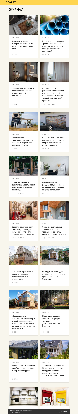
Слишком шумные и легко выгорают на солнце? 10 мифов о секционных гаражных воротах (53, 141)
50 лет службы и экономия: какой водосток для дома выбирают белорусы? (23, 368)
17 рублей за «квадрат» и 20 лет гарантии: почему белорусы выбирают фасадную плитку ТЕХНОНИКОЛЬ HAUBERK (53, 370)
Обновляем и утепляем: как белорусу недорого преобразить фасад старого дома (23, 275)
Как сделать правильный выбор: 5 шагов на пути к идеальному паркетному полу (23, 45)
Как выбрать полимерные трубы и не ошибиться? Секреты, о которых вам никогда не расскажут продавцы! (53, 46)
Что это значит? (15, 412)
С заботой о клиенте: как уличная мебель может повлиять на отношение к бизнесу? (23, 186)
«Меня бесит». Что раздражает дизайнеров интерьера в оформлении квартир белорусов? (53, 186)
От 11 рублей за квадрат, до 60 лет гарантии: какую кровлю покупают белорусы (53, 275)
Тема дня (15, 37)
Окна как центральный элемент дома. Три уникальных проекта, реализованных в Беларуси (54, 230)
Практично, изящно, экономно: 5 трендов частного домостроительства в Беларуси (51, 321)
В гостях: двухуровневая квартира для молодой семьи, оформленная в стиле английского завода (23, 230)
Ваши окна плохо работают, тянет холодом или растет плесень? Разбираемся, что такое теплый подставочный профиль (53, 94)
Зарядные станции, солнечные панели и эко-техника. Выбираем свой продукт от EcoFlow (22, 141)
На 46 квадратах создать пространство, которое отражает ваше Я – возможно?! (23, 92)
